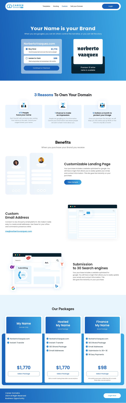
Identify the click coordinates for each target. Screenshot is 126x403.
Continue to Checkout (41, 68)
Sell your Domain (77, 6)
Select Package (24, 374)
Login (111, 6)
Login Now (112, 396)
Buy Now (32, 49)
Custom (65, 6)
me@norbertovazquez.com (19, 231)
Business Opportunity (14, 398)
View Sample (73, 183)
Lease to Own (35, 58)
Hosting (56, 6)
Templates (46, 6)
